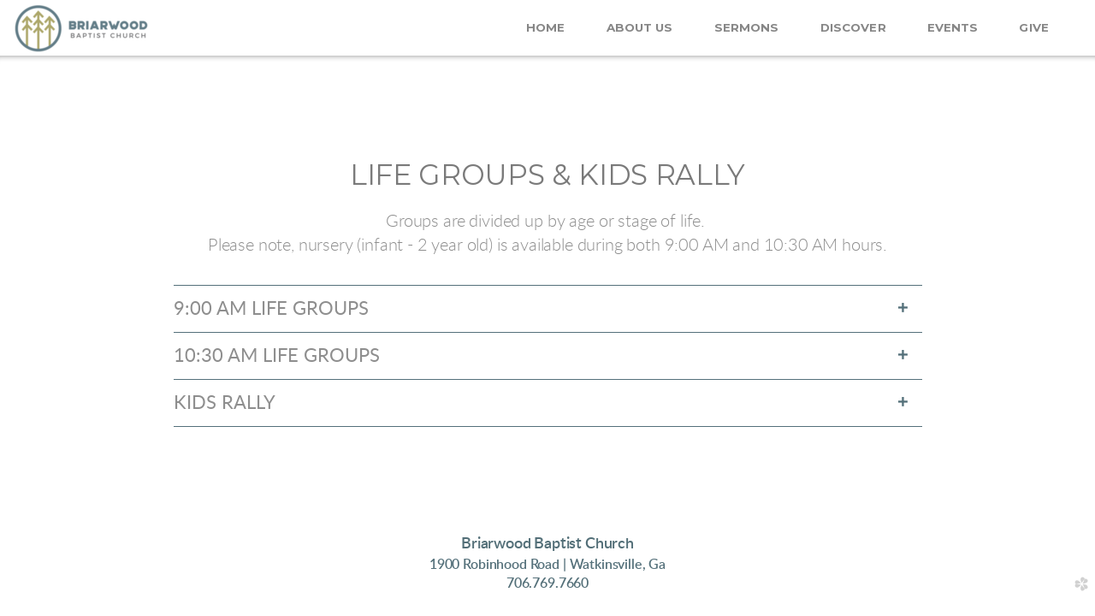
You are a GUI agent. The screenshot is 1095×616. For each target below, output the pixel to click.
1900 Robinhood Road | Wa (547, 565)
